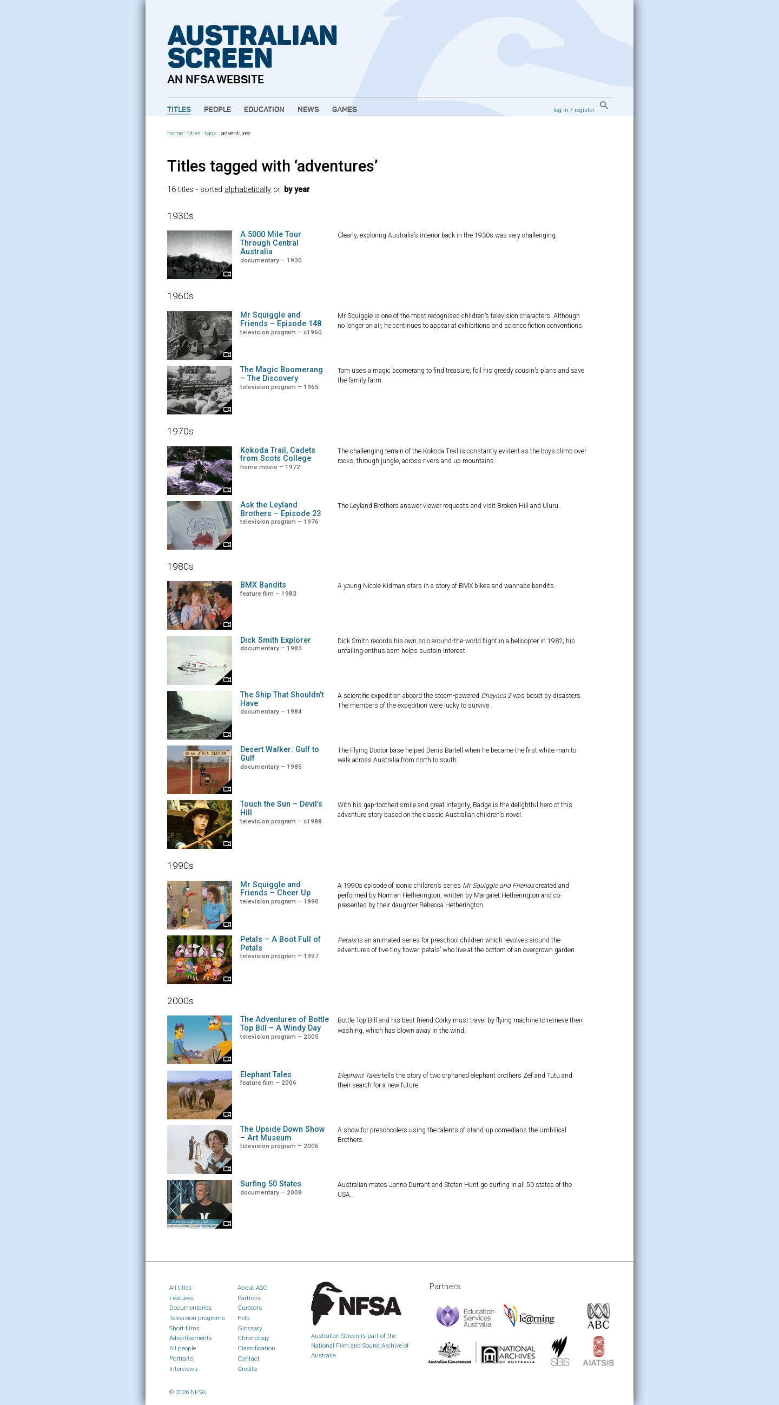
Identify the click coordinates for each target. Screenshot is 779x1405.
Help (243, 1318)
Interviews (183, 1369)
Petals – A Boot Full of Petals (280, 944)
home (175, 133)
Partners (249, 1298)
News (308, 110)
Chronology (253, 1338)
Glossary (249, 1328)
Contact (248, 1358)
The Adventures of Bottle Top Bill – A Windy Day (284, 1024)
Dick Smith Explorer (275, 640)
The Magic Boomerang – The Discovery (281, 374)
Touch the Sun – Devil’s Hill (281, 808)
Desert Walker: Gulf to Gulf (279, 754)
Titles (179, 110)
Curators (249, 1307)
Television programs (197, 1318)
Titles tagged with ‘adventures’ (272, 166)
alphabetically (248, 189)
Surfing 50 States (270, 1184)
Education (264, 110)
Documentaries (190, 1307)
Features (181, 1298)
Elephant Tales (266, 1074)
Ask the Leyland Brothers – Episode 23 (280, 509)
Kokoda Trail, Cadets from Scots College (277, 455)
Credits (247, 1369)
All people (182, 1348)
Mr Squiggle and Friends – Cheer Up (275, 889)
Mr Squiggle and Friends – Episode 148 (280, 319)
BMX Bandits (263, 585)
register (585, 110)
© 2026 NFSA (187, 1392)
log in (561, 110)
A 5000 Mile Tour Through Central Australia (270, 243)
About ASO (252, 1287)
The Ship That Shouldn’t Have (282, 699)
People (217, 110)
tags (211, 133)
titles (194, 133)
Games (344, 110)
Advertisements (190, 1338)
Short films (184, 1328)
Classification (256, 1348)
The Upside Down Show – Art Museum (282, 1134)
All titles (180, 1287)
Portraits (181, 1358)
